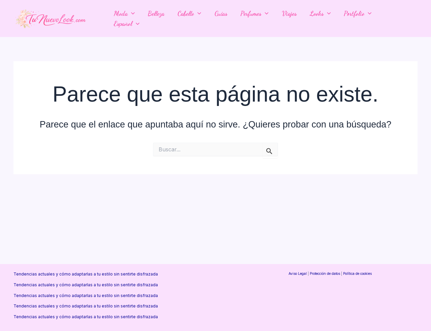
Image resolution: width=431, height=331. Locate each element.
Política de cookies (357, 273)
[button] (130, 13)
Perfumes (253, 13)
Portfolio (355, 13)
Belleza (155, 13)
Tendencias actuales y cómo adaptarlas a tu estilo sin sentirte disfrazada (85, 274)
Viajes (286, 13)
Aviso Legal (298, 273)
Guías (219, 13)
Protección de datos (325, 273)
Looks (317, 13)
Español (126, 24)
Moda (123, 13)
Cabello (188, 13)
